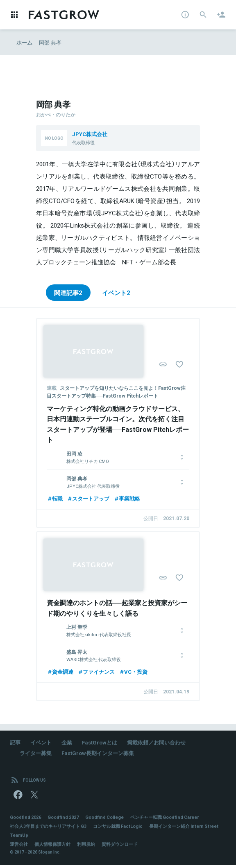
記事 (15, 742)
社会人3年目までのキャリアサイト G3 (48, 826)
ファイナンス (96, 671)
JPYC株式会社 (89, 134)
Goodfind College (104, 817)
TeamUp (19, 834)
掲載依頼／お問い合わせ (156, 742)
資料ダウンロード (120, 843)
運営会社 (19, 843)
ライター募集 (36, 753)
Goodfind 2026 (25, 817)
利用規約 (86, 843)
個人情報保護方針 (52, 843)
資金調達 (60, 671)
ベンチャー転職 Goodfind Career (164, 817)
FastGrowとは (99, 742)
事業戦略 (126, 498)
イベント (41, 742)
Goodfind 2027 (63, 817)
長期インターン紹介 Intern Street (183, 826)
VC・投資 (133, 671)
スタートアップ (88, 498)
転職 (55, 498)
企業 (66, 742)
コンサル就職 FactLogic (118, 826)
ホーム (24, 42)
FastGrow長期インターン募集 (97, 753)
